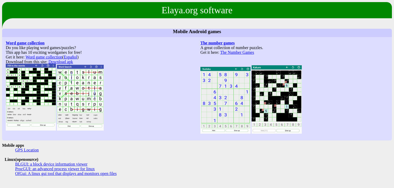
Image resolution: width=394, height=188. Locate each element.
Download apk (61, 62)
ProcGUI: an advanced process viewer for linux (55, 169)
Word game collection (25, 43)
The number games (217, 43)
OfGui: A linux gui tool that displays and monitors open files (66, 173)
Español (70, 57)
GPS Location (27, 150)
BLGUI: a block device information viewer (51, 164)
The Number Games (237, 52)
